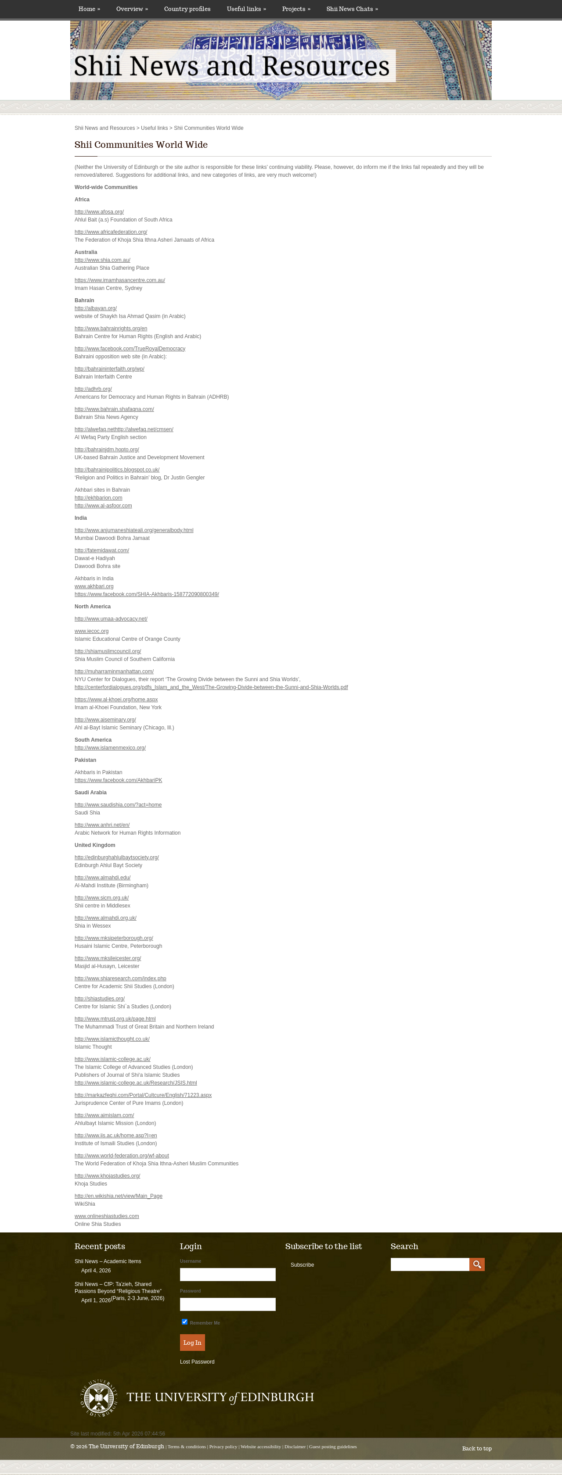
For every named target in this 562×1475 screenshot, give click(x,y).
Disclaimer (295, 1446)
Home (89, 9)
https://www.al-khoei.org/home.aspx (116, 699)
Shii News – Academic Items (108, 1261)
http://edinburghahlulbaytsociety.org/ (117, 857)
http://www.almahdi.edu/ (102, 878)
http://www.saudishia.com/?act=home (118, 805)
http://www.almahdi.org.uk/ (106, 918)
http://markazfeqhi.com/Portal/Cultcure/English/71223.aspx (143, 1095)
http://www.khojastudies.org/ (107, 1176)
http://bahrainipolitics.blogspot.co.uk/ (117, 470)
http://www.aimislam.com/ (104, 1115)
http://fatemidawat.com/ (102, 550)
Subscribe (302, 1265)
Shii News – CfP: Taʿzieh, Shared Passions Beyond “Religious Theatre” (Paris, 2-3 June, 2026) (119, 1291)
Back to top (477, 1448)
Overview (132, 9)
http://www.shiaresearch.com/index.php (120, 978)
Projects (296, 9)
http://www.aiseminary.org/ (105, 720)
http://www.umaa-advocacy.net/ (111, 619)
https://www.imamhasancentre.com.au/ (120, 280)
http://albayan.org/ (96, 308)
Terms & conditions (187, 1446)
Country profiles (187, 9)
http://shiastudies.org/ (100, 999)
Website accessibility (261, 1446)
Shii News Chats (352, 9)
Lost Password (197, 1362)
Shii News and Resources (105, 128)
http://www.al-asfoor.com (103, 506)
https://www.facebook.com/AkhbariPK (118, 780)
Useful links (246, 9)
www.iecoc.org (91, 631)
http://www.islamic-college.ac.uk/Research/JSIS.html (136, 1083)
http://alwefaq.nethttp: (100, 429)
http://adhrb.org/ (93, 389)
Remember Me (201, 1322)
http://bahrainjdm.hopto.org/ (107, 449)
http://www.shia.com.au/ (102, 260)
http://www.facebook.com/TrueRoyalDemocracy (130, 349)
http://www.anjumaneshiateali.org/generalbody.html (134, 530)
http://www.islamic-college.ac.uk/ (113, 1059)
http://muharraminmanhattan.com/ (114, 671)
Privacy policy (223, 1446)
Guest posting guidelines (333, 1446)
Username (190, 1261)
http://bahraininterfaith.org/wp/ (109, 369)
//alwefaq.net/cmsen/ (149, 429)
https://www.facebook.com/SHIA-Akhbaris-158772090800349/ (147, 594)
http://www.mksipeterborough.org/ (114, 938)
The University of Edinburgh (126, 1446)
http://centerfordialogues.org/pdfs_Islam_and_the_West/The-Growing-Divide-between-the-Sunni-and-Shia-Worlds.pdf (211, 687)
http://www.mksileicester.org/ (108, 958)
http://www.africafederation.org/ (111, 232)
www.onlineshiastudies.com (107, 1216)
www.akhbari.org (94, 586)
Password (190, 1291)
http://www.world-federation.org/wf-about (122, 1156)
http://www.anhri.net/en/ (102, 825)
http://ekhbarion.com (98, 498)
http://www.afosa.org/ (99, 212)
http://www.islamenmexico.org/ (110, 748)
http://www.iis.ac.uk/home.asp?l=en (116, 1135)
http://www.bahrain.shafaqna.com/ (114, 409)
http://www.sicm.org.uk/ (102, 898)
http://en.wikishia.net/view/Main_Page (118, 1196)
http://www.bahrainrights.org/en (111, 328)
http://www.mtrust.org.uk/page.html (115, 1019)
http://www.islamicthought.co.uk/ (112, 1039)
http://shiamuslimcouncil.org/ (108, 651)
